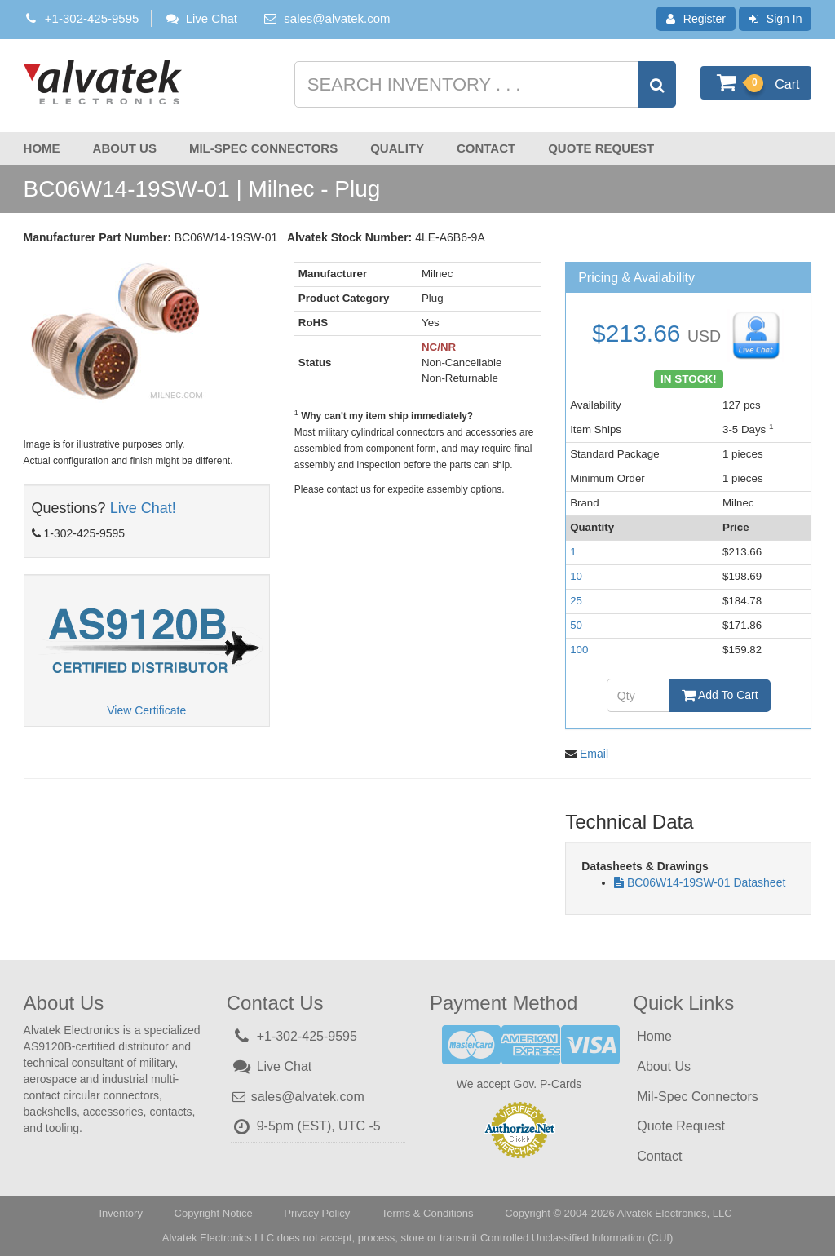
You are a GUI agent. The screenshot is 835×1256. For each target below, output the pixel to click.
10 (576, 576)
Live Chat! (143, 508)
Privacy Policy (317, 1213)
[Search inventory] (483, 84)
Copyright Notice (214, 1213)
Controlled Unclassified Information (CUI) (576, 1238)
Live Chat (200, 18)
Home (42, 148)
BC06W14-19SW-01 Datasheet (706, 882)
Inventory (120, 1213)
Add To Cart (720, 694)
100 (579, 649)
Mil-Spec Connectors (263, 148)
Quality (397, 148)
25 (576, 601)
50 (576, 625)
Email (594, 753)
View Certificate (146, 710)
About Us (125, 148)
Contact (486, 148)
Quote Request (601, 148)
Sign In (775, 18)
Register (696, 18)
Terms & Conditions (428, 1213)
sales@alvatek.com (337, 18)
